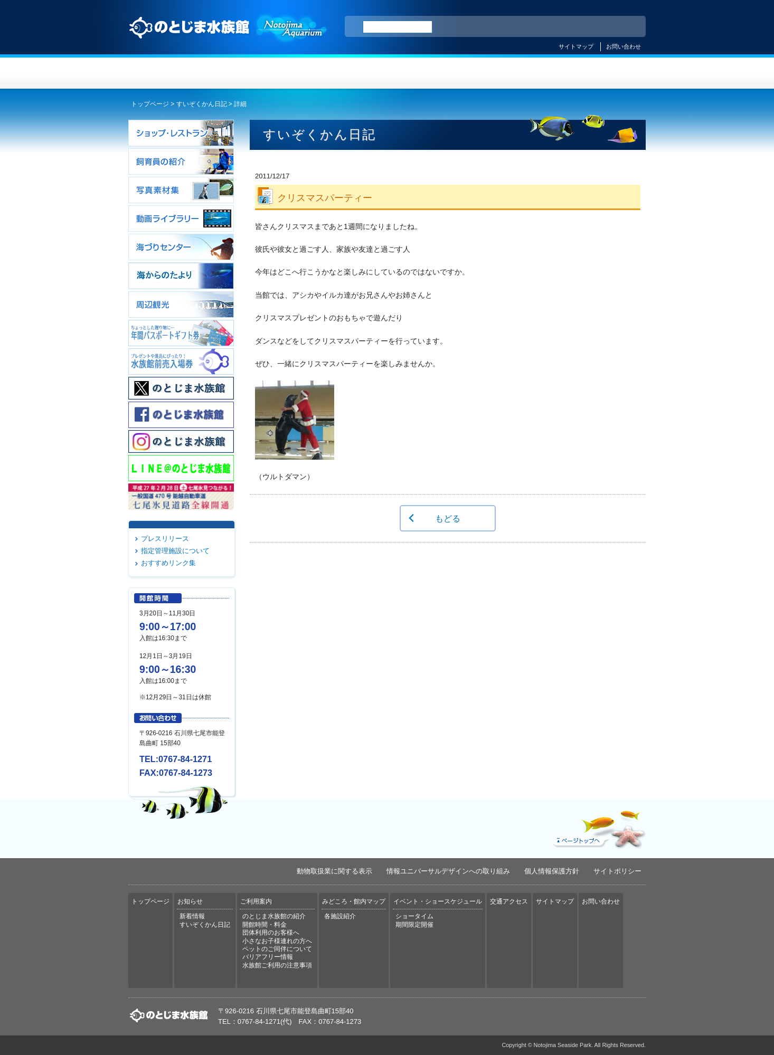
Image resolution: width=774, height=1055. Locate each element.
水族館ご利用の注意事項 (277, 965)
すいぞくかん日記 (201, 104)
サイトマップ (576, 46)
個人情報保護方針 (551, 871)
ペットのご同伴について (277, 949)
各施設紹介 (340, 916)
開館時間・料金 (264, 924)
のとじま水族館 (228, 37)
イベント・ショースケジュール (516, 73)
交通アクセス (602, 73)
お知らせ (258, 73)
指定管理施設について (175, 551)
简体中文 (573, 27)
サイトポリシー (617, 871)
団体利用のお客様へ (270, 932)
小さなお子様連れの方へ (277, 941)
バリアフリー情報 (267, 957)
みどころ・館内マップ (430, 73)
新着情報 (192, 916)
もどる (447, 518)
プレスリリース (165, 539)
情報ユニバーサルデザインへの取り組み (448, 871)
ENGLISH (545, 27)
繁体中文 (601, 27)
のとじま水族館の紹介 (274, 916)
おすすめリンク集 (168, 563)
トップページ (171, 73)
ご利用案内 (344, 73)
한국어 (625, 27)
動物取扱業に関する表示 (334, 871)
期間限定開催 (414, 924)
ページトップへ (598, 827)
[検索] (397, 27)
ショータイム (414, 916)
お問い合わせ (623, 46)
